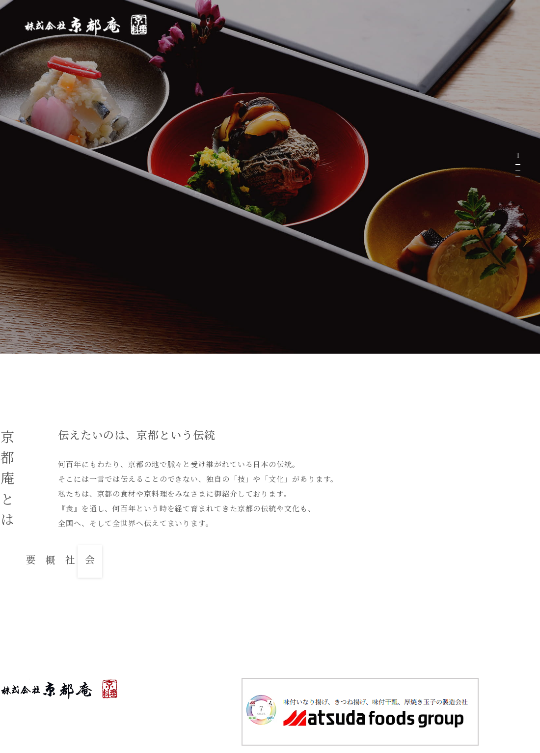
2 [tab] (517, 170)
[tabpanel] (270, 177)
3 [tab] (517, 176)
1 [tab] (517, 164)
